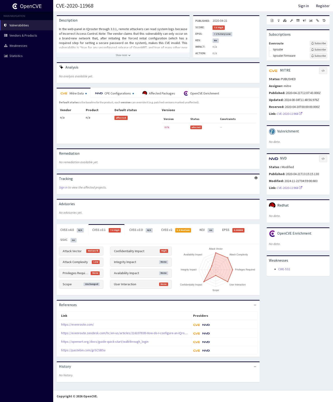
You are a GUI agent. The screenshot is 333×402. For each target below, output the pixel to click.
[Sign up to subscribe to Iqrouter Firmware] (318, 55)
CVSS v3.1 (106, 230)
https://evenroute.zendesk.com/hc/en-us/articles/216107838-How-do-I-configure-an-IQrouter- (126, 333)
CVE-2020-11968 (74, 5)
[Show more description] (123, 55)
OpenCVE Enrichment (201, 93)
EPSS (233, 230)
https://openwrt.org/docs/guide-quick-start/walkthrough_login (104, 341)
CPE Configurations (114, 93)
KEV (207, 230)
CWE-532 (284, 269)
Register (323, 5)
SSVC (68, 240)
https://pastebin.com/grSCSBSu (83, 350)
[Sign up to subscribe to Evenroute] (318, 43)
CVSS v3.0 (141, 230)
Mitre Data (73, 93)
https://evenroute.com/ (77, 324)
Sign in (303, 5)
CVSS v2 (176, 230)
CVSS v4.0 (72, 230)
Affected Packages (158, 93)
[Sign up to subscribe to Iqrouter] (318, 49)
